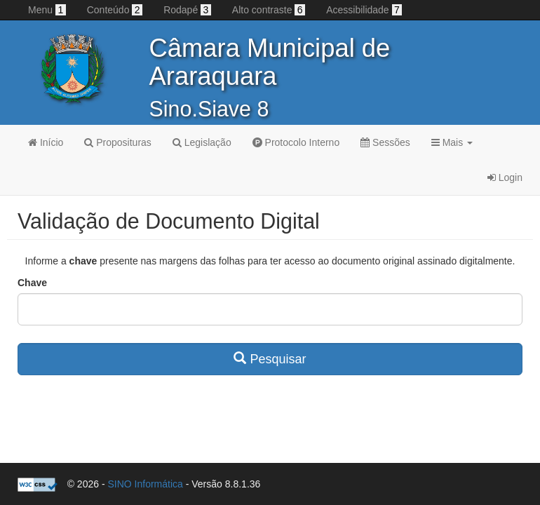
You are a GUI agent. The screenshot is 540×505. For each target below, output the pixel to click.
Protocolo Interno (296, 142)
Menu (47, 9)
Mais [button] (452, 142)
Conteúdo (114, 9)
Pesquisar (270, 358)
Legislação (202, 142)
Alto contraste (268, 9)
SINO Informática (144, 484)
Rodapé (187, 9)
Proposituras (117, 142)
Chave (32, 282)
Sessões (385, 142)
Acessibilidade (364, 9)
